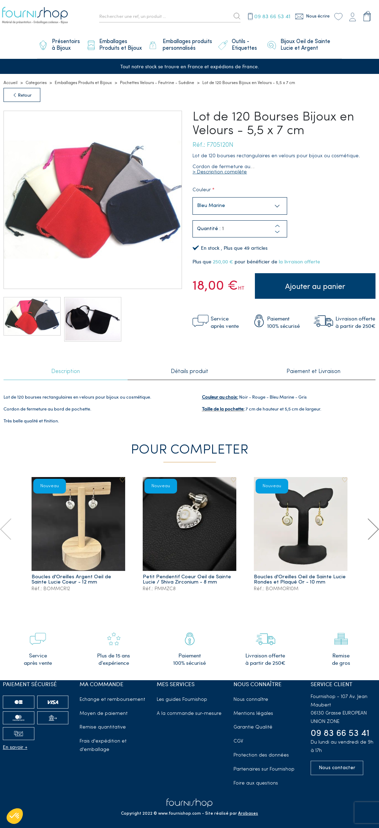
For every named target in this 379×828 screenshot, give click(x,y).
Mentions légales (253, 709)
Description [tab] (65, 368)
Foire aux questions (256, 779)
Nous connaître (251, 695)
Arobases (248, 810)
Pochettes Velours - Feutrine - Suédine (157, 79)
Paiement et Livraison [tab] (313, 368)
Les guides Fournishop (182, 695)
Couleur (201, 186)
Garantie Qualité (253, 723)
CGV (238, 737)
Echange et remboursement (112, 695)
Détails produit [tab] (189, 368)
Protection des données (261, 751)
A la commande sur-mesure (189, 709)
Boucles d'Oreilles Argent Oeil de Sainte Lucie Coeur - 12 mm (71, 576)
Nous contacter (337, 764)
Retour (22, 91)
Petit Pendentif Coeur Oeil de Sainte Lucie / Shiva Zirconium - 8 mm (187, 576)
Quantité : (209, 225)
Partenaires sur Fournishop (264, 765)
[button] (277, 229)
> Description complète (219, 169)
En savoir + (15, 743)
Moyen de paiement (104, 709)
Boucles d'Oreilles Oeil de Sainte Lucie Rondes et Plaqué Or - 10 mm (300, 576)
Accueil (11, 79)
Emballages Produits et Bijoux (83, 79)
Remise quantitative (103, 723)
